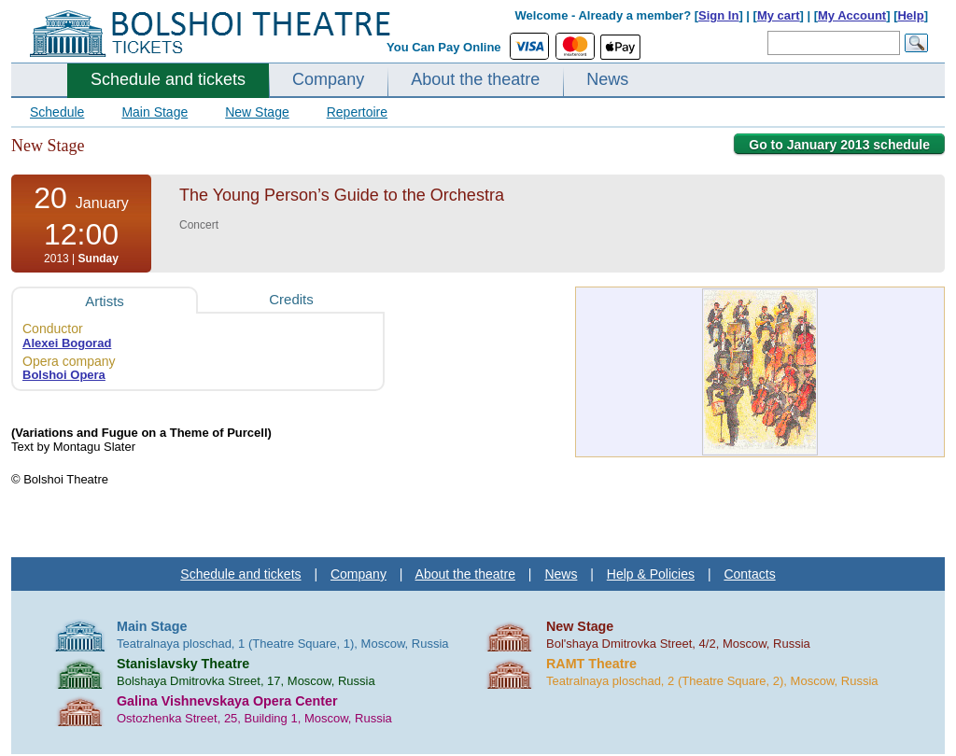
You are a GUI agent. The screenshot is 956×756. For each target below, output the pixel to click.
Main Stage (154, 112)
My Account (852, 15)
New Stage (256, 112)
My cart (778, 15)
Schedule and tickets (168, 79)
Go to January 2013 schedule (839, 144)
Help (910, 15)
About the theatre (475, 79)
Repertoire (357, 112)
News (607, 79)
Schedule (57, 112)
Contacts (749, 574)
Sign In (718, 15)
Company (328, 79)
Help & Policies (651, 574)
